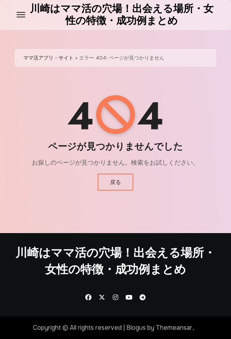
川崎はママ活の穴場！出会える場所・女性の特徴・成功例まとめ (122, 14)
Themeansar (174, 328)
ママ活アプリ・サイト (48, 58)
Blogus (136, 328)
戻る (115, 182)
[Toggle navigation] (21, 14)
